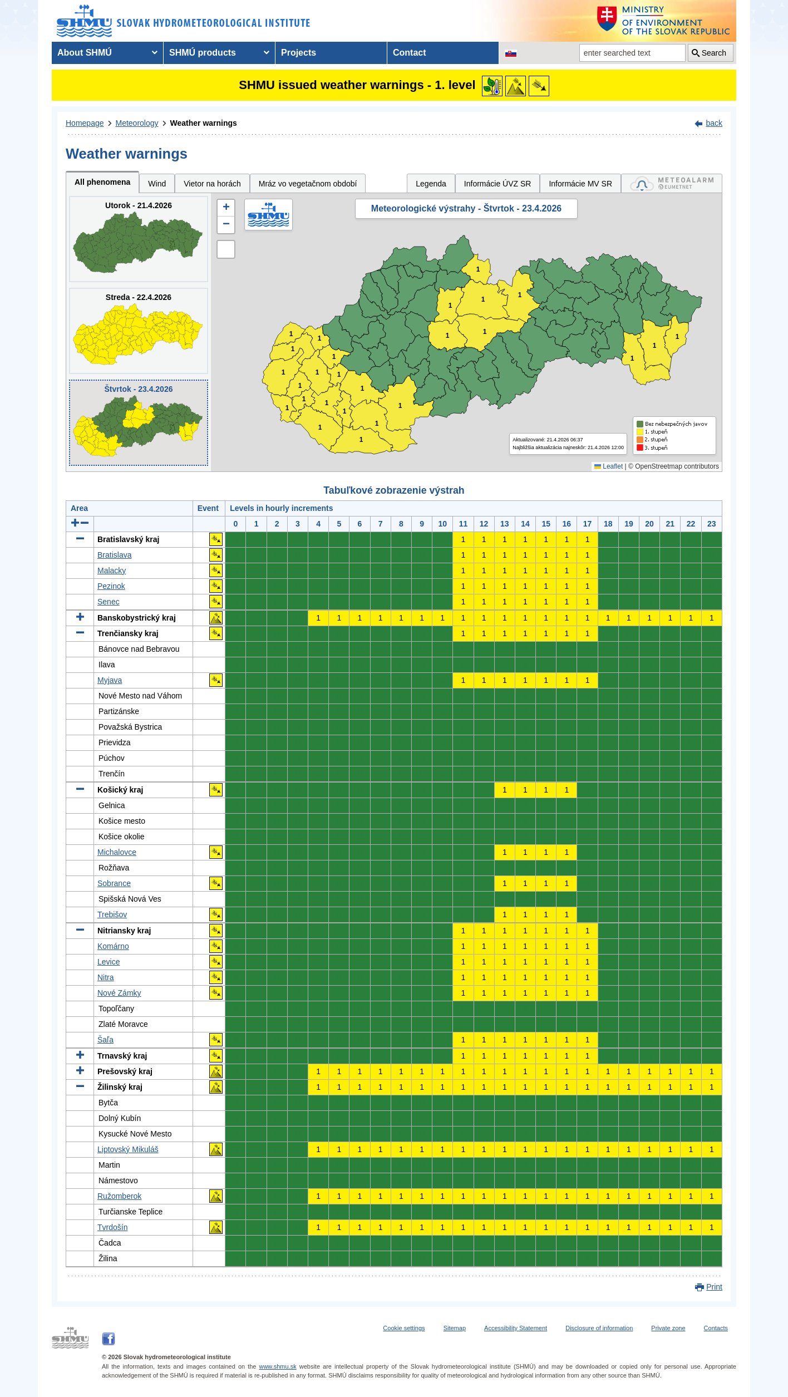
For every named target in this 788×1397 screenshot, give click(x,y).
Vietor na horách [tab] (212, 183)
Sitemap (455, 1328)
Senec (108, 601)
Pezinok (111, 586)
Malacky (111, 570)
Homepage (85, 123)
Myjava (109, 680)
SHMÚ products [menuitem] (202, 52)
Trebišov (112, 914)
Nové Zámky (119, 992)
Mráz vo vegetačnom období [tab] (308, 183)
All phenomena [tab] (102, 182)
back (714, 123)
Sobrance (114, 883)
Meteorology (137, 123)
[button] (226, 208)
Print (714, 1286)
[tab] (671, 183)
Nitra (105, 977)
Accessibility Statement (515, 1328)
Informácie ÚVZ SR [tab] (497, 183)
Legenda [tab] (431, 183)
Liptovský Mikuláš (128, 1149)
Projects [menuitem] (298, 52)
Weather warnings (203, 123)
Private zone (668, 1328)
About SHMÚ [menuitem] (84, 52)
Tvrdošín (112, 1227)
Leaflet (608, 466)
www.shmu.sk (277, 1366)
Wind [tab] (157, 183)
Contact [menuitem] (409, 52)
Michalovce (116, 852)
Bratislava (114, 554)
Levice (108, 961)
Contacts (716, 1328)
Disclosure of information (599, 1328)
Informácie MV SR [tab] (580, 183)
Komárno (113, 946)
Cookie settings (404, 1328)
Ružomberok (119, 1196)
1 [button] (287, 408)
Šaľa (105, 1039)
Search (714, 52)
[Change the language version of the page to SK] (511, 53)
